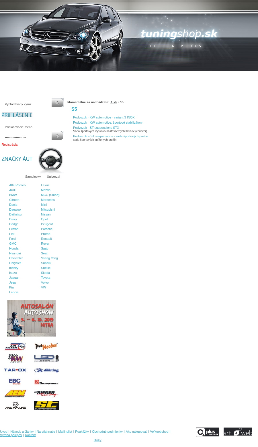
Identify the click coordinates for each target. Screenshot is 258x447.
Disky (13, 219)
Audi (12, 190)
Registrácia (9, 144)
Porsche (46, 229)
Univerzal (53, 176)
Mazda (45, 190)
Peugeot (47, 224)
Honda (13, 248)
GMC (13, 243)
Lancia (13, 292)
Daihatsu (15, 214)
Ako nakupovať (148, 77)
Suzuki (45, 268)
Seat (44, 253)
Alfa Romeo (17, 185)
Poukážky (90, 77)
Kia (11, 287)
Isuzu (13, 272)
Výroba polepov (199, 77)
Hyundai (15, 253)
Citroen (14, 199)
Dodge (13, 224)
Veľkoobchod (173, 77)
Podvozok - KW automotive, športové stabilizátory (107, 122)
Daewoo (15, 209)
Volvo (45, 282)
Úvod (3, 77)
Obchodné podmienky (117, 77)
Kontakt (220, 77)
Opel (44, 219)
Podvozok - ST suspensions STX (96, 127)
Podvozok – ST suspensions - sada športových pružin (110, 136)
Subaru (46, 263)
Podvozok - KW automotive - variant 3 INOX (104, 117)
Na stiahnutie (50, 77)
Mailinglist (71, 77)
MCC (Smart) (50, 195)
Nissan (46, 214)
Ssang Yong (49, 258)
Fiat (11, 234)
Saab (44, 248)
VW (43, 287)
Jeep (12, 282)
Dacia (13, 204)
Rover (45, 243)
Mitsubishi (48, 209)
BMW (13, 195)
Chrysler (15, 263)
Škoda (45, 272)
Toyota (45, 277)
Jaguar (14, 277)
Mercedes (48, 199)
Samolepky (33, 176)
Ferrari (13, 229)
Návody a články (24, 77)
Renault (46, 238)
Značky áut (11, 176)
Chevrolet (16, 258)
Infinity (13, 268)
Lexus (45, 185)
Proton (45, 234)
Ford (12, 238)
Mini (44, 204)
